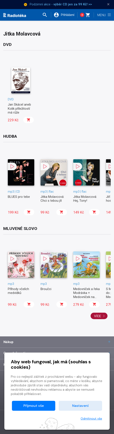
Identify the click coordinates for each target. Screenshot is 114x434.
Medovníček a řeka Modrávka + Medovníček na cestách (86, 295)
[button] (46, 15)
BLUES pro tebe (19, 197)
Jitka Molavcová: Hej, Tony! (85, 199)
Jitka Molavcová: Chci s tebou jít (52, 199)
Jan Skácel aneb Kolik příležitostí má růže (19, 108)
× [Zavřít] (108, 4)
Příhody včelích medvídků (18, 291)
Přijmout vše (33, 405)
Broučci (46, 289)
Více (99, 316)
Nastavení (80, 405)
